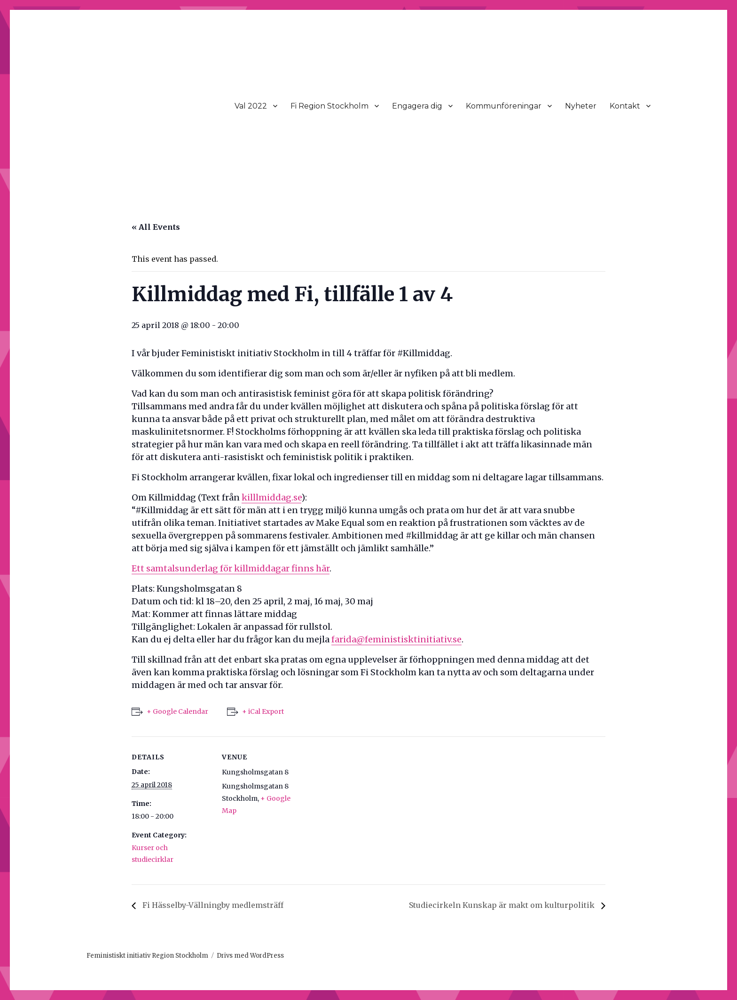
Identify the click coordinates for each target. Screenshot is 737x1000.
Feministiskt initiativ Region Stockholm (147, 956)
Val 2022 (251, 106)
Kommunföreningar (503, 106)
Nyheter (580, 106)
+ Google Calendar (177, 711)
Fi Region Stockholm (329, 106)
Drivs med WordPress (250, 956)
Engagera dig (417, 106)
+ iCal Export (263, 711)
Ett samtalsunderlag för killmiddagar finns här (230, 568)
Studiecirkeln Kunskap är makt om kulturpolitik (502, 905)
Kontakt (625, 106)
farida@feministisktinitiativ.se (396, 639)
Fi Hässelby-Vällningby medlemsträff (212, 905)
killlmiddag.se (271, 497)
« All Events (156, 227)
